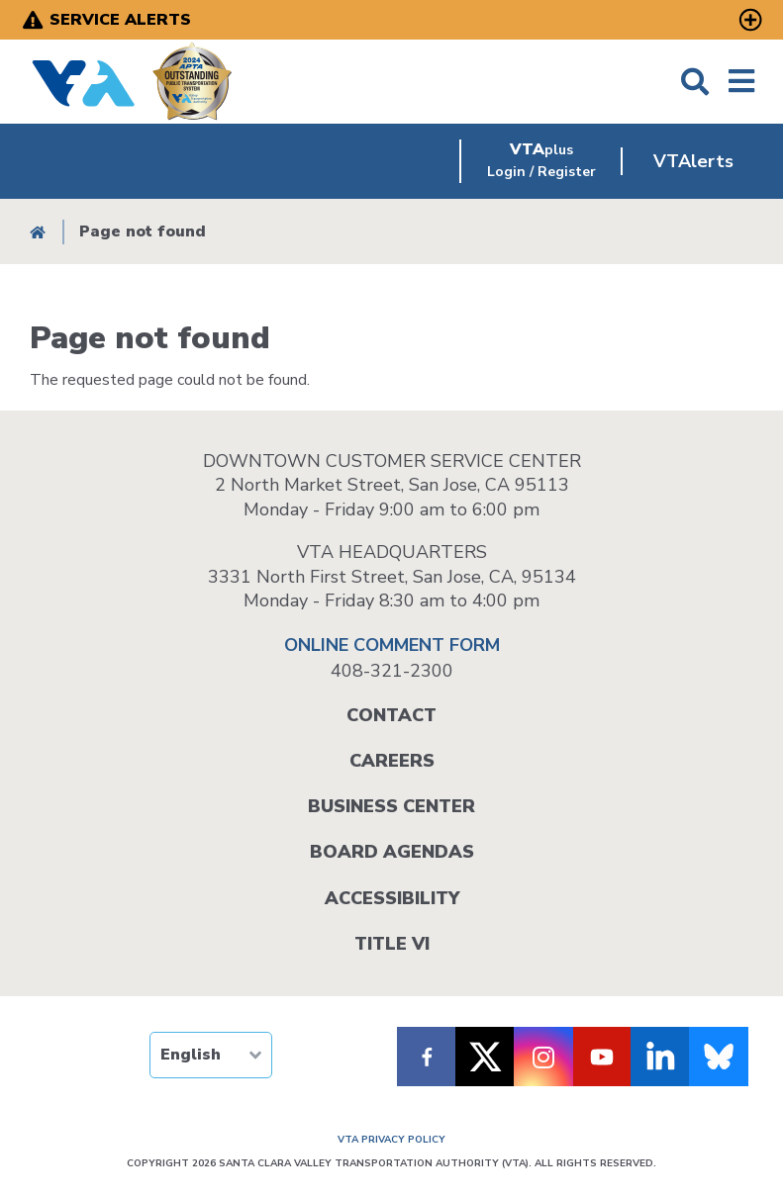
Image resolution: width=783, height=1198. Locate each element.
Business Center (391, 806)
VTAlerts (693, 161)
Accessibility (392, 898)
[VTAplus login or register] (541, 161)
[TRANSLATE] (210, 1055)
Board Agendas (392, 852)
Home (38, 232)
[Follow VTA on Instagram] (543, 1056)
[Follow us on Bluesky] (718, 1056)
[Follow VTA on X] (485, 1056)
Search (695, 82)
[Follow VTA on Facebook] (426, 1056)
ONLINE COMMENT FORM (392, 645)
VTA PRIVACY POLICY (391, 1140)
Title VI (392, 944)
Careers (392, 761)
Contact (391, 715)
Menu (741, 82)
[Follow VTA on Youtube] (602, 1056)
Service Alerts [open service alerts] (120, 20)
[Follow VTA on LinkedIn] (660, 1056)
